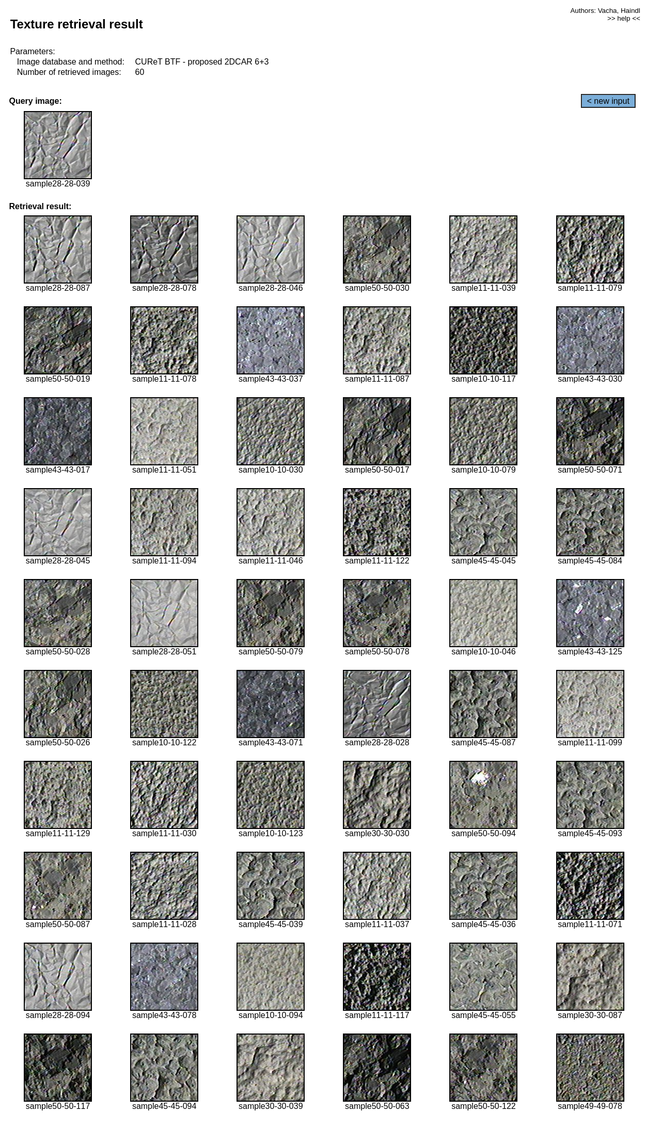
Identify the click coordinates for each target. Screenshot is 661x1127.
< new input (608, 101)
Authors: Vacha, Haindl (605, 10)
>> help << (623, 18)
